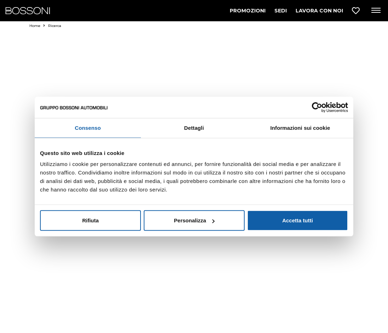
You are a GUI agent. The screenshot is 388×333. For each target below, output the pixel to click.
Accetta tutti (297, 220)
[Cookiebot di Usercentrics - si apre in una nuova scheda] (317, 107)
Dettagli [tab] (194, 127)
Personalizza (194, 220)
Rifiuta (90, 220)
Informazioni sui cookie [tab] (300, 127)
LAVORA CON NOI (319, 10)
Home (37, 25)
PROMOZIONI (248, 10)
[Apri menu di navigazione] (376, 11)
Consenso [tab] (88, 127)
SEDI (280, 10)
